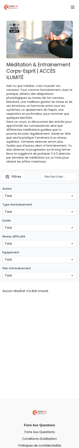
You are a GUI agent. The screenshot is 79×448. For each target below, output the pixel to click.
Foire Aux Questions (39, 425)
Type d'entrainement (17, 205)
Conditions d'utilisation (39, 438)
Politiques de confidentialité (39, 445)
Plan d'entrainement (16, 268)
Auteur (7, 189)
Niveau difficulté (13, 236)
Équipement (10, 252)
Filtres (13, 176)
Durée (6, 221)
